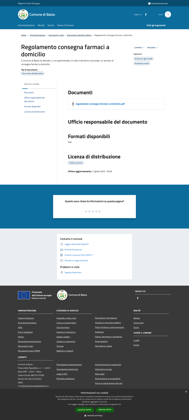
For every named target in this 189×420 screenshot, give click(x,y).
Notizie (137, 318)
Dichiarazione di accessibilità (107, 378)
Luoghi (137, 340)
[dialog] (94, 404)
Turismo (60, 346)
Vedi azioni (153, 47)
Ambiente (99, 332)
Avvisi (136, 327)
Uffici (20, 327)
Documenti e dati (56, 35)
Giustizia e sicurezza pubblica (108, 322)
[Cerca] (168, 14)
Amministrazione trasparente (108, 364)
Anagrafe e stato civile (66, 318)
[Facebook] (144, 14)
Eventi (136, 345)
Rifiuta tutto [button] (105, 410)
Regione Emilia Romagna (29, 3)
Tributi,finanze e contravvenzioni (109, 327)
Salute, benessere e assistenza (108, 336)
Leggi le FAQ (61, 373)
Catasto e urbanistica (65, 341)
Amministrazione (37, 35)
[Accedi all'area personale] (158, 3)
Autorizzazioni (101, 341)
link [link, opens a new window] (119, 404)
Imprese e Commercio (65, 332)
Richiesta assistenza (65, 378)
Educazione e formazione (106, 318)
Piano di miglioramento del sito (108, 383)
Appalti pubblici (63, 336)
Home (23, 35)
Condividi (139, 47)
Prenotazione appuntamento (69, 364)
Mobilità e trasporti (64, 350)
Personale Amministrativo (29, 341)
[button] (94, 415)
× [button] (186, 392)
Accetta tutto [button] (84, 410)
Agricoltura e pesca (103, 346)
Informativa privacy (103, 369)
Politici (21, 336)
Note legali (100, 373)
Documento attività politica (79, 35)
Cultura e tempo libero (66, 322)
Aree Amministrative (27, 322)
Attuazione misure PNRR (29, 350)
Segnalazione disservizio (67, 369)
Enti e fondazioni (25, 332)
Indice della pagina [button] (31, 84)
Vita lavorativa (62, 327)
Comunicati (139, 322)
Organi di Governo (26, 318)
